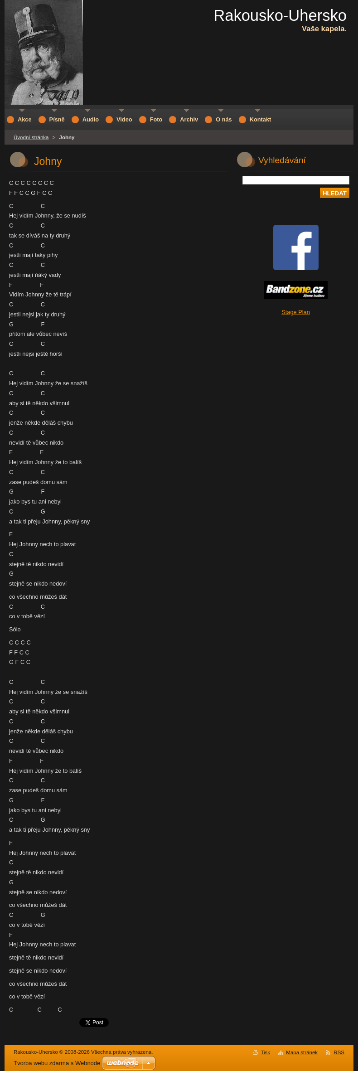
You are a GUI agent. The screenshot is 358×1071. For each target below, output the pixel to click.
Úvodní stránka (31, 137)
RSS (339, 1052)
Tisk (265, 1052)
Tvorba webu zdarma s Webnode (57, 1063)
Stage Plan (295, 312)
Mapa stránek (302, 1052)
